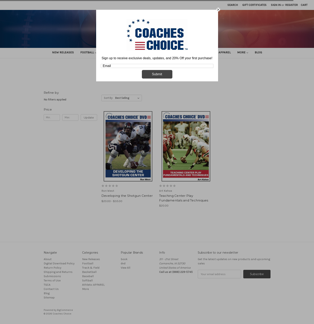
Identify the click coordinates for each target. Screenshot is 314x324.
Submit (157, 74)
